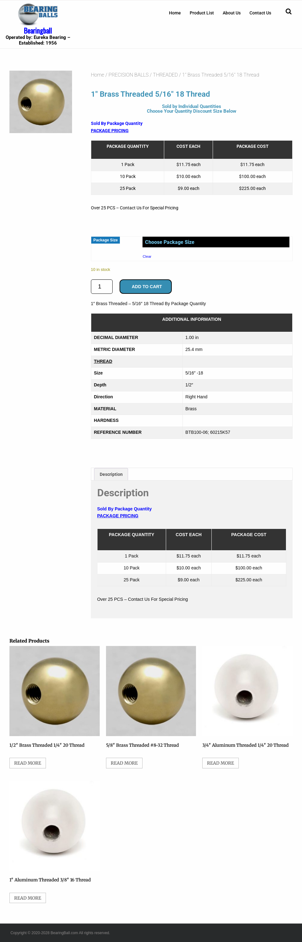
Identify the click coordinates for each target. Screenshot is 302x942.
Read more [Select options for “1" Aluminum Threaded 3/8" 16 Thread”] (27, 898)
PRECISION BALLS (128, 75)
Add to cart (147, 286)
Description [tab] (111, 474)
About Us (232, 12)
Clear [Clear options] (147, 256)
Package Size (105, 240)
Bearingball (38, 30)
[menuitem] (175, 12)
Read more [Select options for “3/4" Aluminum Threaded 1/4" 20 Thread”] (220, 763)
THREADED (165, 75)
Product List (202, 12)
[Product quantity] (102, 286)
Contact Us (260, 12)
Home (175, 12)
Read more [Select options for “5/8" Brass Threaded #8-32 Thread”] (124, 763)
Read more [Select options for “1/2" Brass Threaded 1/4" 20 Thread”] (27, 763)
